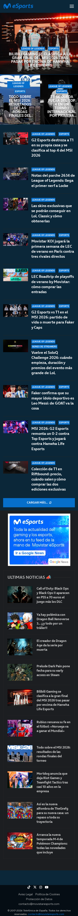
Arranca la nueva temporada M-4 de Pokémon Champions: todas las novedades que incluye (52, 843)
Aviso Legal (25, 894)
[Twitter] (35, 887)
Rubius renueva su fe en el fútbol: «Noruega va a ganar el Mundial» (54, 726)
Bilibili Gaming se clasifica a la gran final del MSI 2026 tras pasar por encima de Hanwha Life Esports (40, 59)
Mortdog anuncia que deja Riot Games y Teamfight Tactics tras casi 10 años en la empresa (52, 782)
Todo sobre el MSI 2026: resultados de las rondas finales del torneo (20, 106)
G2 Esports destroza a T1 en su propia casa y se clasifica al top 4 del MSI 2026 (52, 147)
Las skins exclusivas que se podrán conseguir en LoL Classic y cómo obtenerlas (51, 213)
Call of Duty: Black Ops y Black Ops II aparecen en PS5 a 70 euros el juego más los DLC (53, 595)
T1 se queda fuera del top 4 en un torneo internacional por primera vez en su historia (61, 106)
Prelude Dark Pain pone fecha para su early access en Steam (53, 670)
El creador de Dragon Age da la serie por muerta (52, 645)
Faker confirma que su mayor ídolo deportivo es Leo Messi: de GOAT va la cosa (52, 403)
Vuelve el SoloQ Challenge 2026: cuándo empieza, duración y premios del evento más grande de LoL (51, 370)
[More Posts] (39, 502)
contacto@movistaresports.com (39, 904)
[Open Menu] (72, 6)
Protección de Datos (39, 899)
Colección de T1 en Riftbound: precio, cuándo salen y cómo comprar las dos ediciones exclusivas (48, 479)
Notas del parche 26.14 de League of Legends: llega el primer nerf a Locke (53, 180)
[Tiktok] (29, 887)
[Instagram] (40, 887)
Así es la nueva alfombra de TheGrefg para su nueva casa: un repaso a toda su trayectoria (53, 813)
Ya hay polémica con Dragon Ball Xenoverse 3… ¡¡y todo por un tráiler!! (53, 621)
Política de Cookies (47, 894)
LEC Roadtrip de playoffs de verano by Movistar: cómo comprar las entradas (52, 288)
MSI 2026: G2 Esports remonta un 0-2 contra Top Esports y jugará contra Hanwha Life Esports (50, 438)
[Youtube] (46, 887)
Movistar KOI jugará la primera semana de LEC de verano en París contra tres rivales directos (52, 249)
